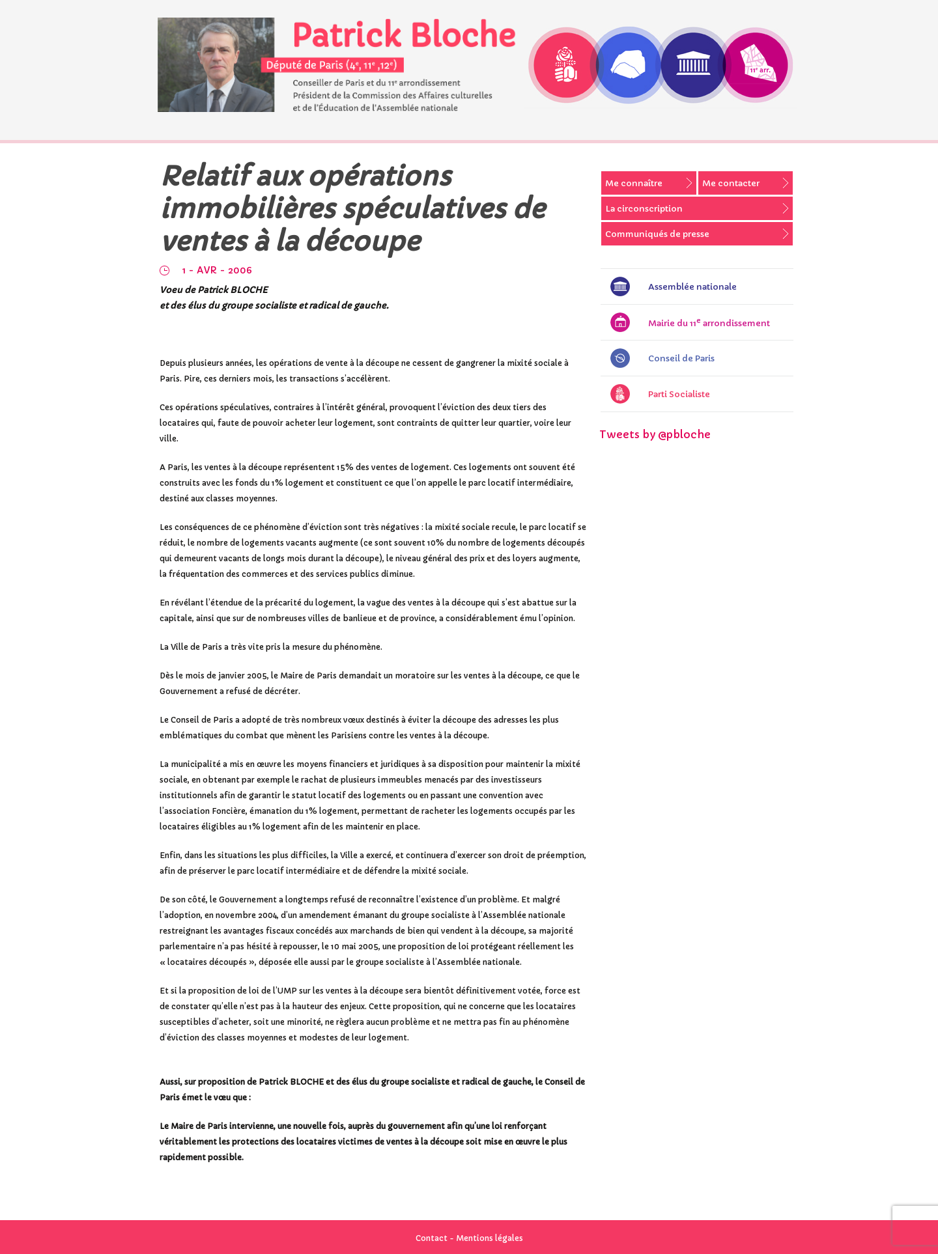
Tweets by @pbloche (655, 434)
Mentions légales (489, 1238)
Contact (432, 1238)
